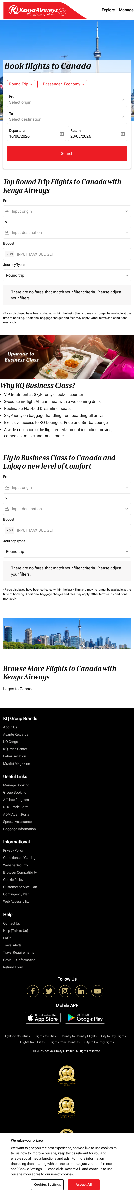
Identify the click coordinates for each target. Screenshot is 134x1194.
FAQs (7, 938)
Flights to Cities (45, 1036)
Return (75, 131)
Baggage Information (19, 829)
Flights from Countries (65, 1042)
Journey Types (14, 265)
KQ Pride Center (15, 749)
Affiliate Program (16, 800)
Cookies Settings (47, 1184)
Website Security (15, 865)
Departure (16, 131)
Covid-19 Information (19, 960)
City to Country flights (99, 1042)
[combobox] (69, 211)
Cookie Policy (13, 880)
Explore (108, 10)
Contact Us (11, 923)
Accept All (84, 1184)
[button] (62, 84)
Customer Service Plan (20, 887)
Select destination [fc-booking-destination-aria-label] (25, 119)
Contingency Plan (16, 894)
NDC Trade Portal (16, 807)
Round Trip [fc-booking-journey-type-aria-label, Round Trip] (18, 84)
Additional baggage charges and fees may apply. (58, 318)
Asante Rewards (15, 734)
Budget (8, 243)
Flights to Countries (16, 1036)
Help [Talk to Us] (15, 931)
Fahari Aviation (14, 756)
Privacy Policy (13, 850)
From (13, 96)
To (11, 114)
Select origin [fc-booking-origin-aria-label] (20, 102)
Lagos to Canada (18, 688)
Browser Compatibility (20, 872)
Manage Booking (16, 785)
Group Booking (14, 792)
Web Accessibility (16, 901)
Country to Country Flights (79, 1036)
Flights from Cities (32, 1042)
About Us (10, 727)
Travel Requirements (18, 952)
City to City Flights (113, 1036)
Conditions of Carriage (20, 858)
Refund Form (13, 967)
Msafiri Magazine (16, 763)
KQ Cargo (10, 742)
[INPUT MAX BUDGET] (71, 254)
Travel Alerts (12, 945)
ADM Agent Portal (16, 814)
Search (67, 153)
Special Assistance (17, 822)
